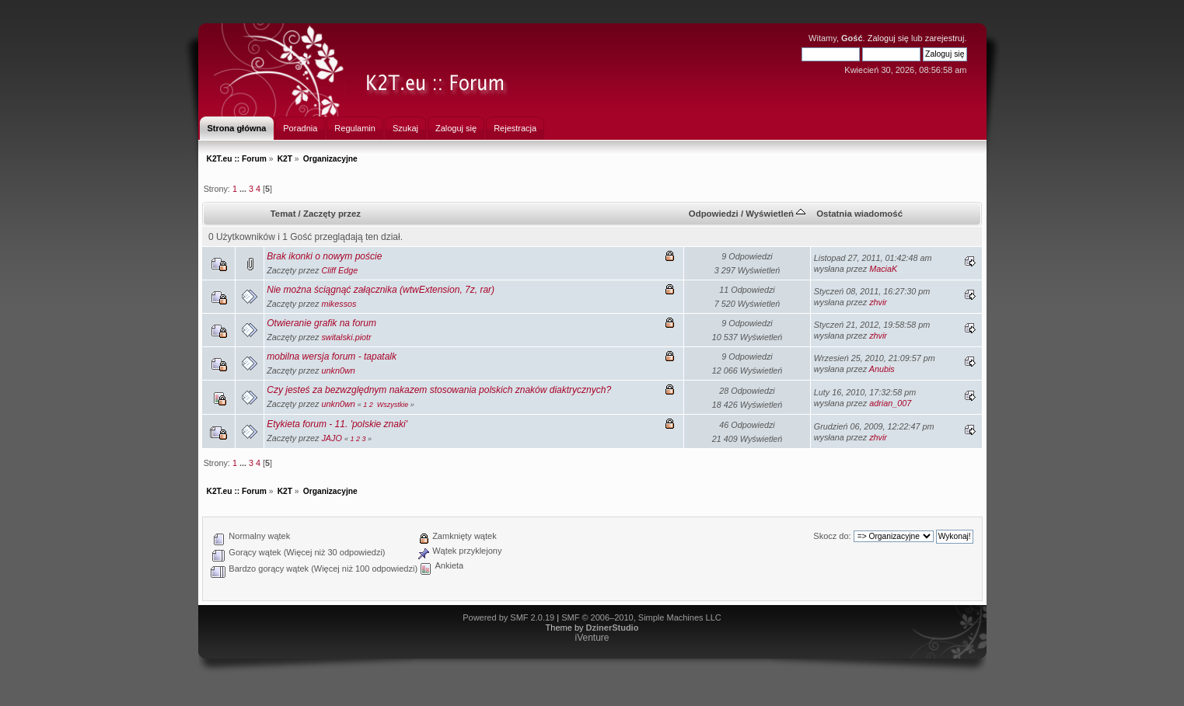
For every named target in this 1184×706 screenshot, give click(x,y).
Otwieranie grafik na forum (321, 323)
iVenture (592, 637)
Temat (283, 213)
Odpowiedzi (714, 213)
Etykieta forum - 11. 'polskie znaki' (337, 424)
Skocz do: (831, 536)
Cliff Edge (339, 270)
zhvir (878, 302)
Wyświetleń (775, 213)
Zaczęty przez (332, 213)
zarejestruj (945, 38)
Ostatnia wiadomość (859, 213)
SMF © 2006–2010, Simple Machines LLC (641, 617)
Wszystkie (393, 405)
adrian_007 (890, 403)
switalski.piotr (346, 337)
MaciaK (883, 268)
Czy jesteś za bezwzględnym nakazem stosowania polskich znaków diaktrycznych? (439, 389)
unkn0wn (338, 370)
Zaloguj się (888, 38)
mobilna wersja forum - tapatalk (331, 356)
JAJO (331, 438)
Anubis (882, 369)
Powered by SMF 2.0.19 (508, 617)
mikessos (338, 303)
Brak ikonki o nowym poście (324, 256)
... (244, 188)
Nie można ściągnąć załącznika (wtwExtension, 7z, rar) (380, 289)
